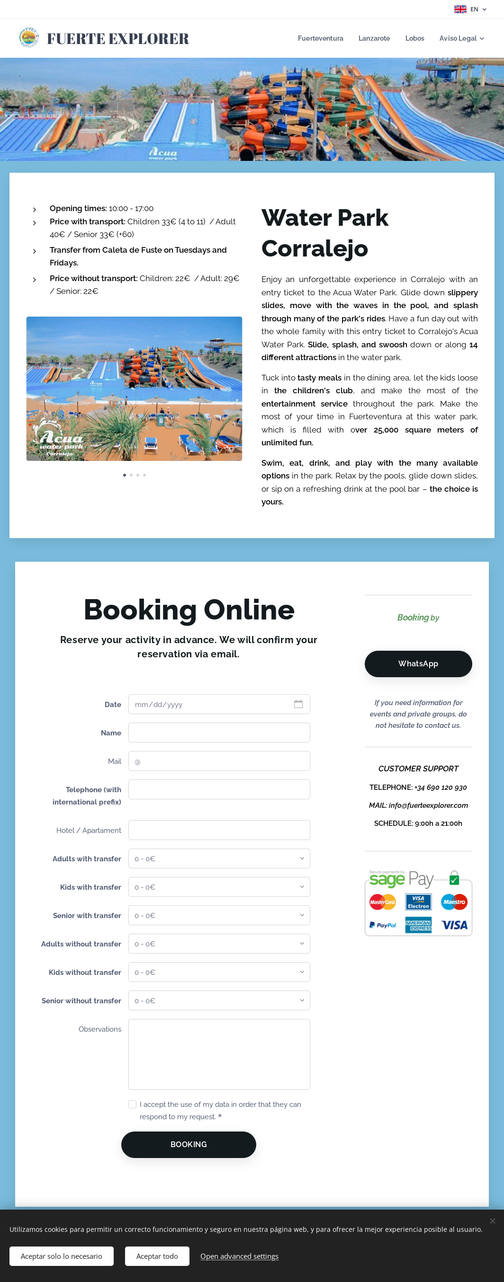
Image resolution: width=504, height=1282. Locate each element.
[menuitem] (315, 38)
